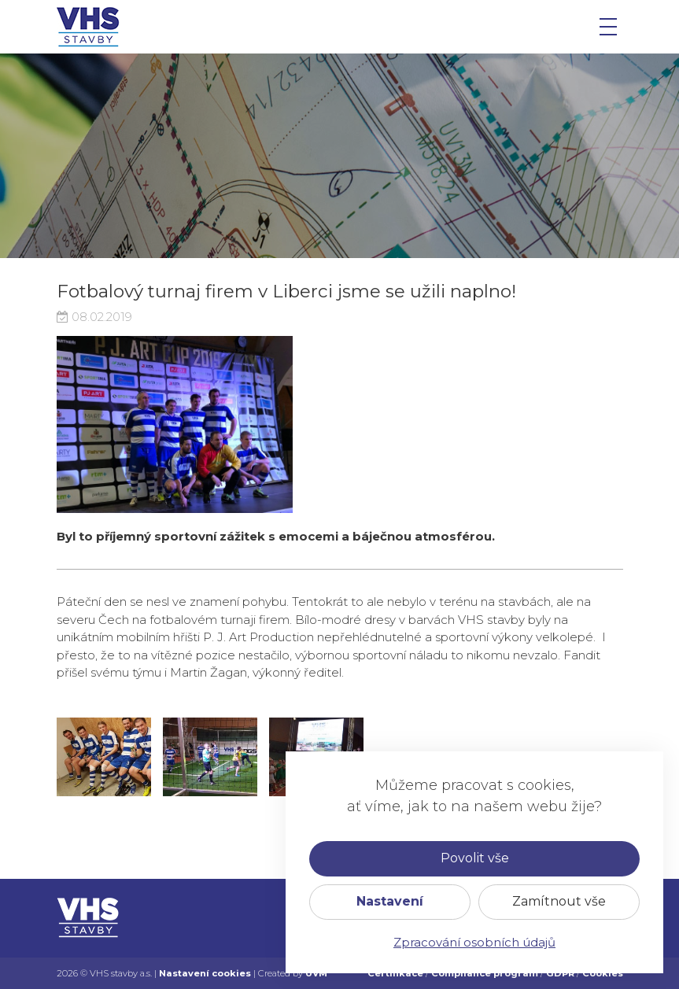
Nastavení (389, 901)
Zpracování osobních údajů (474, 942)
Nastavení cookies (205, 973)
